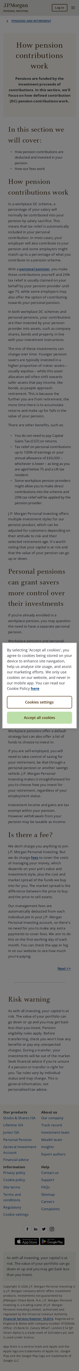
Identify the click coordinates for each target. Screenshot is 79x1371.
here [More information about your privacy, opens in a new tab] (35, 688)
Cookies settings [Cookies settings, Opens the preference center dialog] (39, 702)
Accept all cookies (39, 717)
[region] (39, 685)
